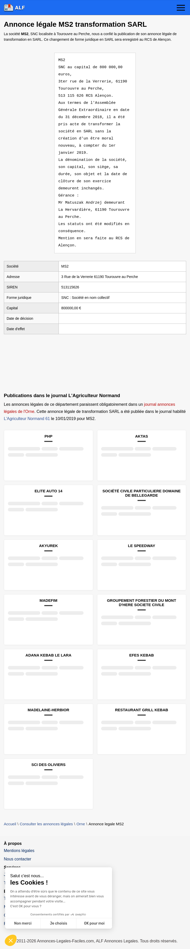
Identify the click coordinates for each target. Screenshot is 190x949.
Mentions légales (19, 843)
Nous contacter (17, 852)
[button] (181, 8)
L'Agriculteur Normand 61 (27, 411)
